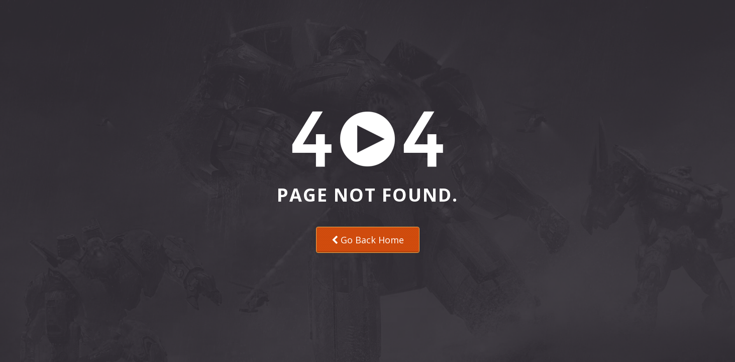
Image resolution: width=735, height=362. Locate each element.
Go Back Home (368, 240)
